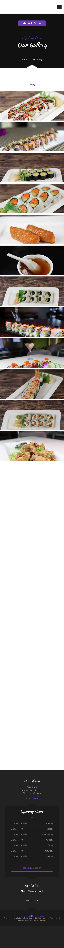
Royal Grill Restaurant (38, 937)
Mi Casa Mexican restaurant (18, 937)
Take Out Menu (32, 901)
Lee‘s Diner (29, 937)
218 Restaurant (41, 937)
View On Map (32, 799)
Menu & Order (32, 23)
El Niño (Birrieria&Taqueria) (33, 937)
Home (24, 59)
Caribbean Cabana (26, 937)
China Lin (47, 937)
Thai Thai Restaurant (44, 937)
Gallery (31, 85)
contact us (43, 920)
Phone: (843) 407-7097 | (32, 891)
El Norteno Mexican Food (23, 937)
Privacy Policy (38, 916)
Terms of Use (25, 916)
